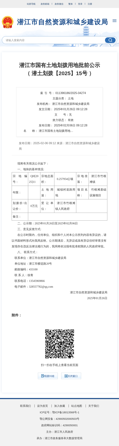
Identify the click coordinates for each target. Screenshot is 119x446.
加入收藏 (59, 405)
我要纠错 (47, 376)
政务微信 (59, 4)
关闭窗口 (71, 376)
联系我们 (25, 405)
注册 (90, 4)
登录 (80, 4)
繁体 (70, 4)
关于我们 (93, 405)
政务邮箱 (45, 4)
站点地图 (76, 405)
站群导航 (31, 4)
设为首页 (42, 405)
